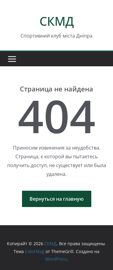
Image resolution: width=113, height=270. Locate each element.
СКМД (56, 21)
